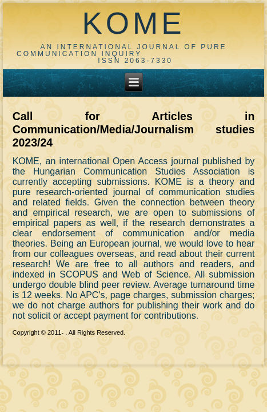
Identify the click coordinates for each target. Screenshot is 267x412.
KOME (133, 23)
